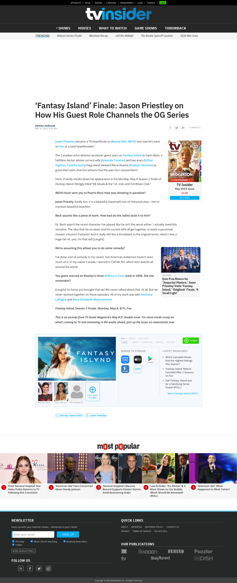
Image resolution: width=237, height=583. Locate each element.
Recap (98, 36)
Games (98, 2)
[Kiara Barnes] (61, 393)
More (138, 369)
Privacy (125, 531)
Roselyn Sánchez (141, 165)
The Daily (19, 541)
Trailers (151, 2)
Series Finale (69, 36)
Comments (194, 127)
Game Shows (146, 28)
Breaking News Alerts (76, 541)
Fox (61, 146)
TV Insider (185, 184)
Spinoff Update (157, 36)
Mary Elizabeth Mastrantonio (92, 299)
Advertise (136, 526)
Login (163, 2)
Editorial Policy (154, 526)
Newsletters (127, 2)
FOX (123, 338)
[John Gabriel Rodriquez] (77, 393)
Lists (140, 2)
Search (77, 2)
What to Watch (113, 28)
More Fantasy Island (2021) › (183, 393)
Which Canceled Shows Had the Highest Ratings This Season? (178, 360)
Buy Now (185, 198)
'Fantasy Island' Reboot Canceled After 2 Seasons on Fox (179, 372)
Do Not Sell (161, 531)
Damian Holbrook (45, 125)
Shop (88, 2)
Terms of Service (142, 531)
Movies (84, 28)
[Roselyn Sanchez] (45, 393)
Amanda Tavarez (113, 160)
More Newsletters (23, 551)
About (124, 526)
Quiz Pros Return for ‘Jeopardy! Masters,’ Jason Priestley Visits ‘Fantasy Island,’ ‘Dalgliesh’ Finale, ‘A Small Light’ (180, 286)
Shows (64, 28)
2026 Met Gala (189, 36)
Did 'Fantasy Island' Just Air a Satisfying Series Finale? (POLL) (178, 384)
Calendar (111, 2)
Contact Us (172, 526)
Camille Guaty (76, 165)
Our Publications (137, 544)
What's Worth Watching (45, 541)
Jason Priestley (65, 141)
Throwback (175, 28)
